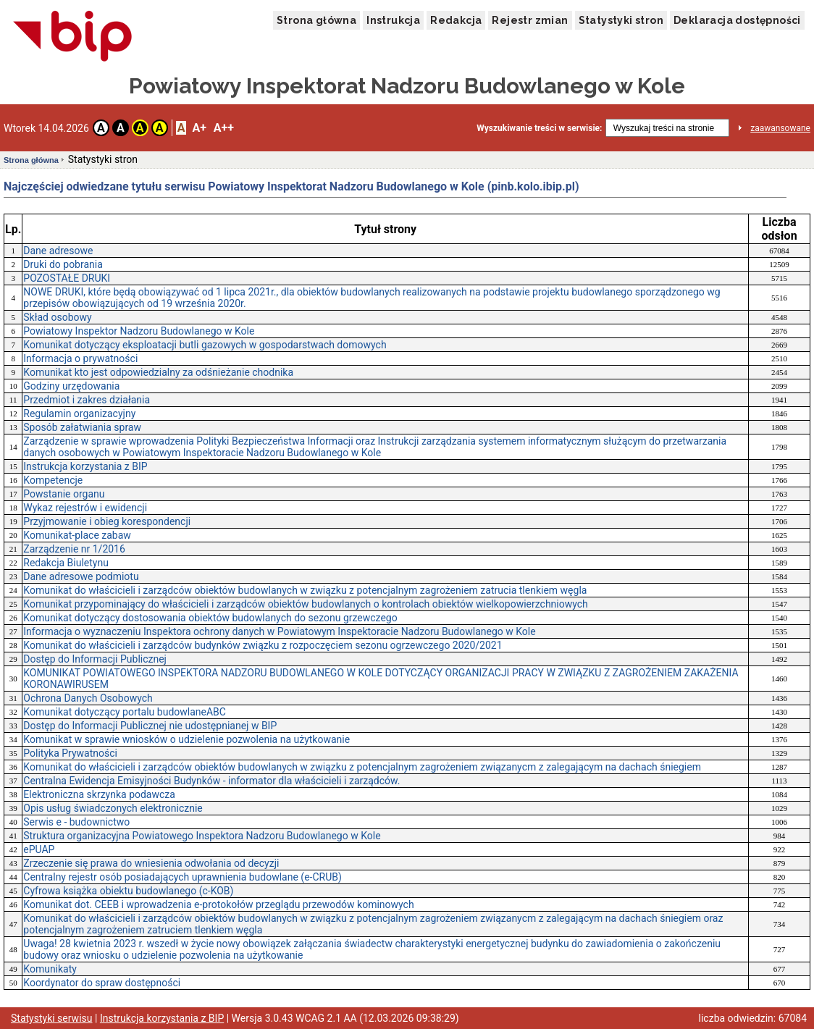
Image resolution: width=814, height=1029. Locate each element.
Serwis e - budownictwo (76, 822)
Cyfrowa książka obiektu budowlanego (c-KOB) (128, 890)
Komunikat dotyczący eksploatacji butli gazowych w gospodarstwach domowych (204, 344)
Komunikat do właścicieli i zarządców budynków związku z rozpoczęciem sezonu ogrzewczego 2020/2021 (262, 645)
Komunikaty (50, 969)
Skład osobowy (57, 317)
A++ (224, 128)
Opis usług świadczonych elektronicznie (112, 808)
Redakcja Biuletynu (66, 562)
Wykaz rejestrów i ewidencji (85, 507)
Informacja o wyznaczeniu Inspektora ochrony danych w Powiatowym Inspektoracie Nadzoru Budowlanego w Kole (279, 631)
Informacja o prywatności (80, 358)
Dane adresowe (58, 250)
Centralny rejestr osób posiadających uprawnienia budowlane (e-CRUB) (182, 877)
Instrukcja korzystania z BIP (85, 466)
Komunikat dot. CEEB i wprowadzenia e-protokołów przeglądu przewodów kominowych (218, 904)
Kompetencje (53, 480)
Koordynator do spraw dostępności (101, 982)
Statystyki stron (621, 20)
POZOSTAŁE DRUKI (66, 278)
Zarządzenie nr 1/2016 (74, 549)
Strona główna (316, 20)
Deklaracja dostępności (737, 20)
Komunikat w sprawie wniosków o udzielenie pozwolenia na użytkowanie (186, 739)
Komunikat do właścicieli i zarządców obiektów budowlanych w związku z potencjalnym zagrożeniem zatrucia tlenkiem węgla (305, 590)
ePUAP (38, 849)
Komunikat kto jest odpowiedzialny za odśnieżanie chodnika (158, 372)
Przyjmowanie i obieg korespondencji (106, 521)
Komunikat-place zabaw (77, 535)
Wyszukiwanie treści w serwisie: (539, 128)
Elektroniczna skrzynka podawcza (99, 794)
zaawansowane (780, 128)
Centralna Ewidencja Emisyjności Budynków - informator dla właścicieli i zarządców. (211, 780)
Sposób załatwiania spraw (82, 427)
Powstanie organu (63, 494)
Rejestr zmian (530, 20)
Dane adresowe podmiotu (80, 576)
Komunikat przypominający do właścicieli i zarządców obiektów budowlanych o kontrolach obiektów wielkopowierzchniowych (305, 604)
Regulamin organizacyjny (79, 413)
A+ (199, 128)
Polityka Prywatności (70, 753)
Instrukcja (393, 20)
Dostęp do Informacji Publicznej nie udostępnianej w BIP (150, 725)
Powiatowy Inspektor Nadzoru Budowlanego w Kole (138, 331)
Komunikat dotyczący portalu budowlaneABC (124, 712)
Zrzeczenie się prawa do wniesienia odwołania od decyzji (151, 863)
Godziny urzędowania (71, 386)
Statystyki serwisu (52, 1018)
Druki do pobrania (63, 264)
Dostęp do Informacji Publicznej (95, 659)
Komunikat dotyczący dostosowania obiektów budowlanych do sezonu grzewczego (210, 617)
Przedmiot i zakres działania (86, 400)
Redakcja (456, 20)
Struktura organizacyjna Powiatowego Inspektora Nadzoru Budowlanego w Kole (201, 835)
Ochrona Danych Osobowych (87, 698)
